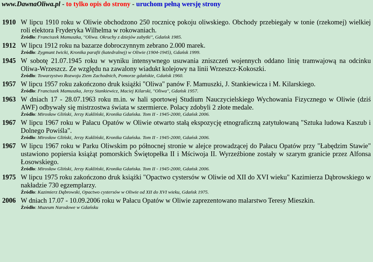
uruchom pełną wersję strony (178, 4)
